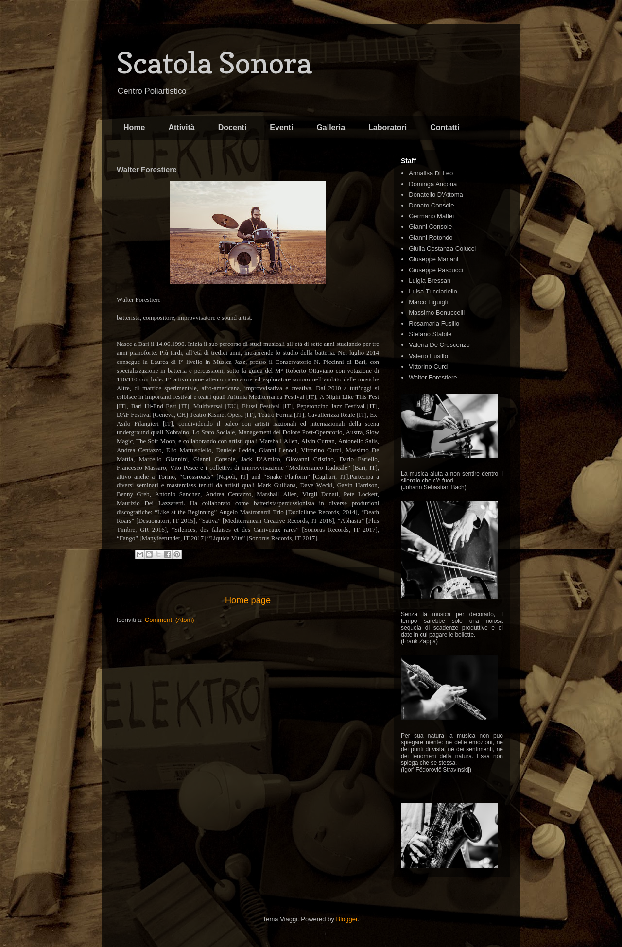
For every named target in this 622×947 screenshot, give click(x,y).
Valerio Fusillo (428, 356)
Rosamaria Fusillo (434, 323)
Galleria (330, 127)
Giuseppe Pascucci (436, 270)
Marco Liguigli (428, 302)
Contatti (444, 127)
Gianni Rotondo (430, 237)
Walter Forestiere (433, 377)
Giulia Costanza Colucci (442, 248)
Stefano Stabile (430, 334)
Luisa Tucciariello (433, 291)
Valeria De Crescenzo (439, 344)
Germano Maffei (431, 216)
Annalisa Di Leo (431, 173)
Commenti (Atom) (169, 619)
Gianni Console (430, 226)
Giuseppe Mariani (433, 259)
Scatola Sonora (214, 62)
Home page (248, 600)
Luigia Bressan (429, 280)
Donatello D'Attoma (436, 194)
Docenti (232, 127)
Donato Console (431, 205)
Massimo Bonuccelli (437, 312)
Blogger (347, 919)
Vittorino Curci (428, 366)
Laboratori (387, 127)
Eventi (281, 127)
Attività (181, 127)
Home (134, 127)
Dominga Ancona (433, 184)
